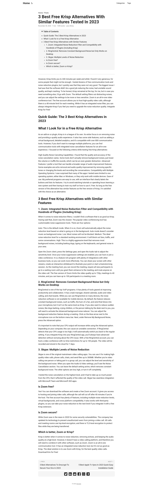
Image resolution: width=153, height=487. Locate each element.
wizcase (78, 484)
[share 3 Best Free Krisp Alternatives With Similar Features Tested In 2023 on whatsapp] (83, 474)
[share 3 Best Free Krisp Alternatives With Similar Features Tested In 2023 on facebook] (79, 474)
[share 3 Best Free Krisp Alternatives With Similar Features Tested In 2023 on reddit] (74, 474)
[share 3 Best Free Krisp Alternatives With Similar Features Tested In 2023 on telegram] (88, 474)
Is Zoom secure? (53, 63)
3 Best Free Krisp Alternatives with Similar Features (65, 42)
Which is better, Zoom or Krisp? (59, 66)
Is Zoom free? (52, 60)
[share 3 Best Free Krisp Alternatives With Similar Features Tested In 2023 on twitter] (65, 474)
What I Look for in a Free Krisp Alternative (61, 39)
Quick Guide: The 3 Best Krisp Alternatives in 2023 (65, 36)
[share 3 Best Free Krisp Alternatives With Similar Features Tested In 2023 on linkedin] (70, 474)
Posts (46, 13)
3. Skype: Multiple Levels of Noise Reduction (65, 57)
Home (26, 3)
